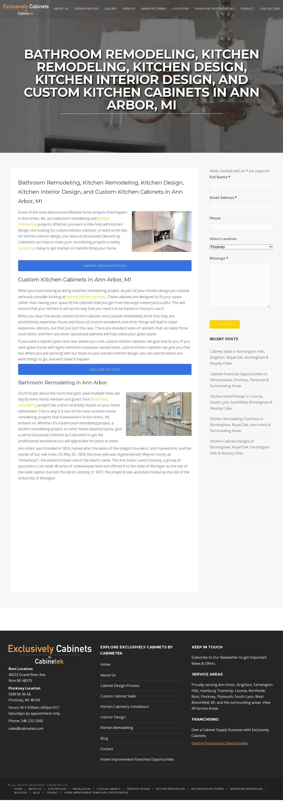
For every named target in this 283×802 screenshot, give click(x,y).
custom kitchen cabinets (86, 298)
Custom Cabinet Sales (118, 698)
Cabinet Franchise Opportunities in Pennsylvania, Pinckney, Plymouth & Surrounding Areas (239, 381)
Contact (247, 9)
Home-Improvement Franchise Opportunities (96, 794)
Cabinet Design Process (119, 687)
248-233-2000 (270, 9)
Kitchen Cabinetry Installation (124, 708)
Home (105, 666)
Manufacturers (154, 9)
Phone (215, 220)
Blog (104, 740)
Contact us (27, 249)
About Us (61, 9)
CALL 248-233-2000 (105, 371)
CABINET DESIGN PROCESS (105, 267)
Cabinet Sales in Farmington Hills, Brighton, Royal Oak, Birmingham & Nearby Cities (239, 359)
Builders (20, 794)
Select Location (223, 240)
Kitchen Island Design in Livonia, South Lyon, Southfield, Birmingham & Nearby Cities (241, 404)
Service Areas (207, 710)
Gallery (111, 9)
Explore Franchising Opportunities (220, 745)
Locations (180, 9)
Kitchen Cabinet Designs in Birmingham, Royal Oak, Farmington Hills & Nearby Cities (239, 449)
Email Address (223, 199)
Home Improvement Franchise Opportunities (137, 761)
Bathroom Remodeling (246, 790)
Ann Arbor (226, 686)
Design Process (86, 9)
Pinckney (208, 698)
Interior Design (113, 719)
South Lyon (244, 698)
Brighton (244, 686)
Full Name (220, 178)
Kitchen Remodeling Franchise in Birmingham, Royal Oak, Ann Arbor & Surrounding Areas (240, 426)
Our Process (57, 790)
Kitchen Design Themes (208, 790)
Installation (81, 790)
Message (219, 260)
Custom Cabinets (109, 790)
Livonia (241, 692)
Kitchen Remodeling (116, 729)
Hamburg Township (216, 692)
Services (129, 9)
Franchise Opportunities (214, 9)
